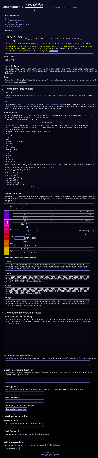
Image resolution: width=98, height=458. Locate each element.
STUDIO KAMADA (62, 7)
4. (21, 312)
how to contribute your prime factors (23, 187)
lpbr (7, 180)
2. (17, 88)
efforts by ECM (63, 95)
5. (15, 416)
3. (11, 193)
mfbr (7, 182)
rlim (7, 178)
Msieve (41, 104)
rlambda (9, 184)
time (7, 172)
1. (7, 30)
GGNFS (11, 104)
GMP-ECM (26, 95)
